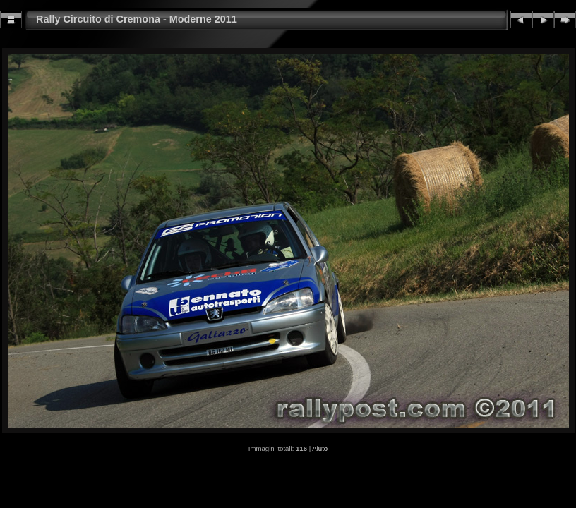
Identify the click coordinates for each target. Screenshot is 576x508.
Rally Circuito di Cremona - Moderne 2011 (136, 19)
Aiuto (320, 448)
